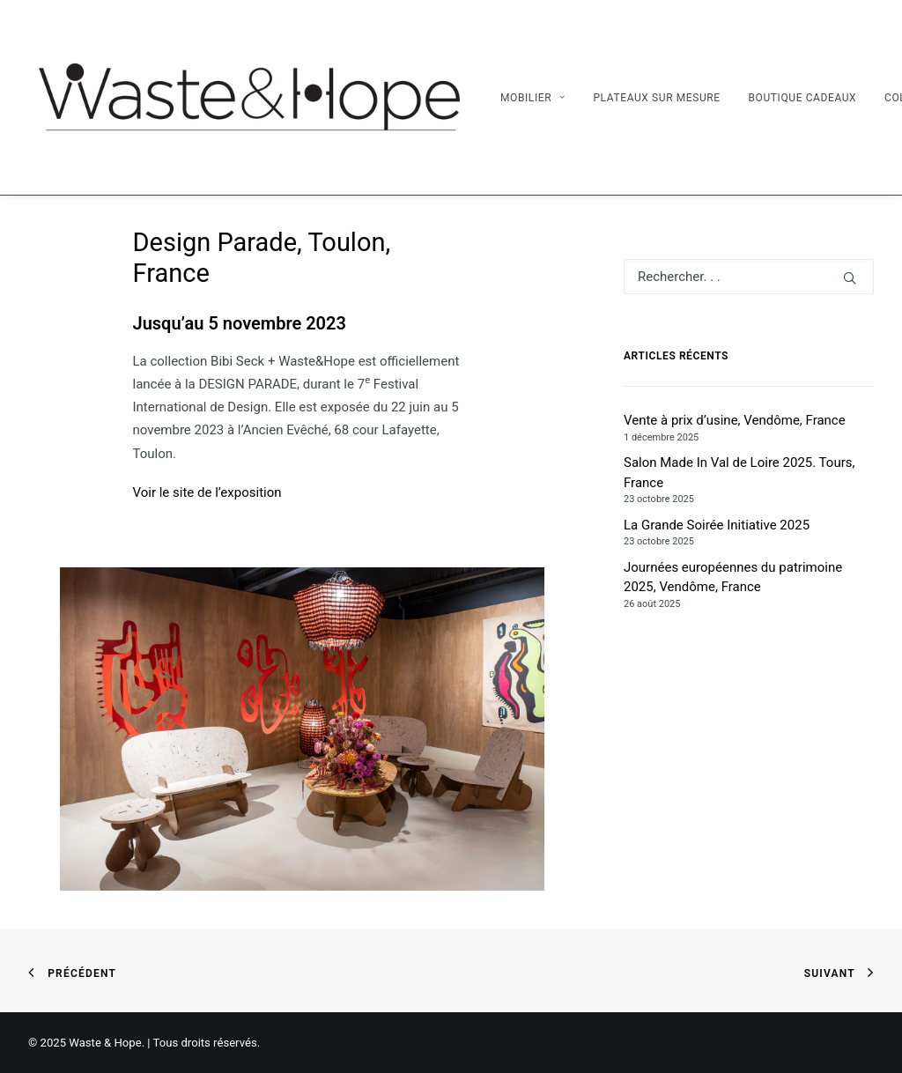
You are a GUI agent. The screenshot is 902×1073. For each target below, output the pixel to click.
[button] (849, 278)
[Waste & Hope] (248, 97)
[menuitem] (539, 97)
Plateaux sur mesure (656, 98)
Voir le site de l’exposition (207, 492)
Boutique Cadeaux (802, 98)
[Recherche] (749, 276)
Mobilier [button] (533, 98)
